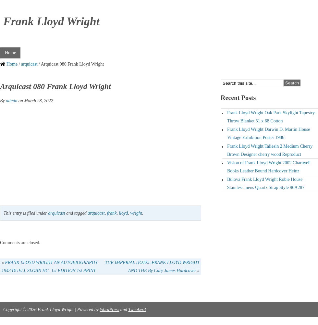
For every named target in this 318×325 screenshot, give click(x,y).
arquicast (29, 64)
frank (112, 213)
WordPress (109, 309)
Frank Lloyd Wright (51, 21)
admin (11, 100)
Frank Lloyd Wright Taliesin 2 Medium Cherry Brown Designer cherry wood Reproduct (269, 150)
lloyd (123, 213)
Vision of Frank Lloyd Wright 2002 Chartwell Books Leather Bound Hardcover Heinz (269, 166)
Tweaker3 (137, 309)
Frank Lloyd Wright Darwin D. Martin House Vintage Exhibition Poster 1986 (268, 133)
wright (136, 213)
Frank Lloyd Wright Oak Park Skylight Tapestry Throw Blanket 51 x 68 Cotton (271, 116)
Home (10, 52)
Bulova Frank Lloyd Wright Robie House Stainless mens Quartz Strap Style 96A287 (265, 183)
